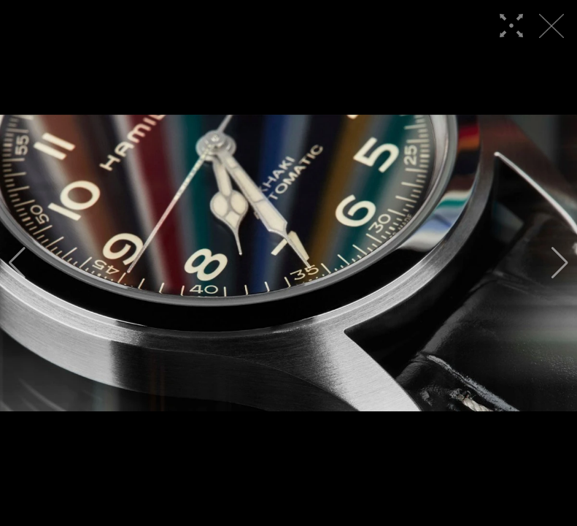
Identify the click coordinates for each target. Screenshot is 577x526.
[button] (17, 263)
